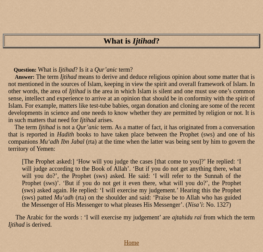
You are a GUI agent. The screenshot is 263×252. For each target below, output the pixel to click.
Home (131, 242)
